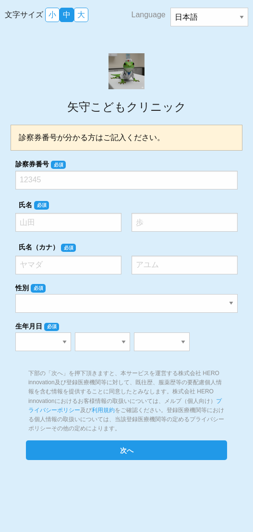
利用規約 (103, 410)
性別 (30, 288)
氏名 (34, 205)
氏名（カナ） (47, 247)
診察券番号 (40, 164)
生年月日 (37, 326)
